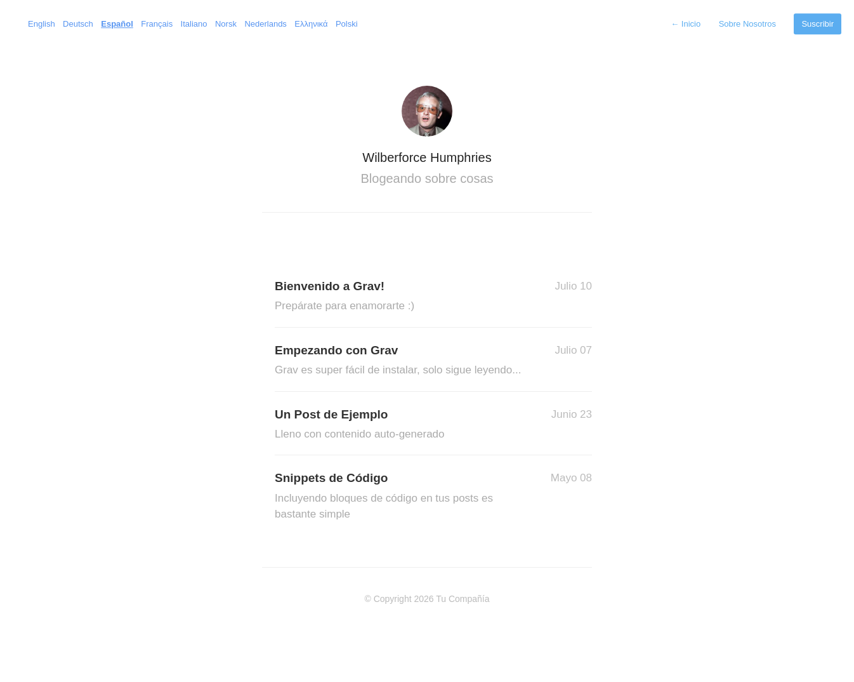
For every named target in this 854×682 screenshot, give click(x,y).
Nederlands (265, 24)
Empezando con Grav (402, 361)
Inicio (685, 24)
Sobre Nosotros (747, 24)
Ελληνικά (310, 24)
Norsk (226, 24)
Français (157, 24)
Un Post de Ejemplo (402, 425)
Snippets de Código (402, 496)
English (41, 24)
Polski (347, 24)
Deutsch (78, 24)
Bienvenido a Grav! (402, 296)
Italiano (194, 24)
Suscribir (817, 24)
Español (117, 24)
